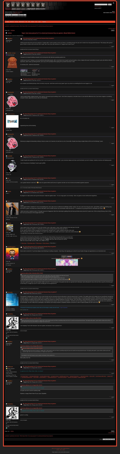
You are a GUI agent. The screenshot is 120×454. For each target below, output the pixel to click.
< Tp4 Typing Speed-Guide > (34, 376)
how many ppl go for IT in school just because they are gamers (38, 38)
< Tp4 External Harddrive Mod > (26, 377)
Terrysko (10, 292)
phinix (9, 223)
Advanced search (98, 6)
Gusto (9, 191)
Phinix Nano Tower (31, 243)
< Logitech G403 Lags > (82, 377)
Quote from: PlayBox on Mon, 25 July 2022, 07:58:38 (30, 318)
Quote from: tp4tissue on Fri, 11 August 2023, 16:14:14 (31, 385)
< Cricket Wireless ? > (43, 377)
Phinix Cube (23, 243)
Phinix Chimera (46, 243)
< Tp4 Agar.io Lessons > (55, 376)
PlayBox (9, 38)
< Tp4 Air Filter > (36, 377)
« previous (110, 28)
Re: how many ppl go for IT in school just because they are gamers (39, 52)
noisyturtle (10, 92)
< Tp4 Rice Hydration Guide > (45, 376)
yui (8, 178)
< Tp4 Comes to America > (62, 377)
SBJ (8, 201)
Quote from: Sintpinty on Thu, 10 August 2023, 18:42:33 (31, 345)
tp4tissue (10, 366)
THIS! (113, 12)
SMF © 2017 (60, 448)
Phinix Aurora (39, 243)
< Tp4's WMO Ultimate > (84, 376)
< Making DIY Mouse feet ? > (75, 376)
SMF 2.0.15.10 (55, 448)
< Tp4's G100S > (92, 376)
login (17, 11)
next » (114, 28)
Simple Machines (66, 448)
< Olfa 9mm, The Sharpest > (72, 377)
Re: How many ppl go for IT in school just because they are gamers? (40, 292)
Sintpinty (10, 314)
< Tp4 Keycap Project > (24, 376)
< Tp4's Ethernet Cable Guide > (100, 376)
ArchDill (9, 156)
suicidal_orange (11, 53)
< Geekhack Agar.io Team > (64, 376)
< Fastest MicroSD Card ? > (52, 377)
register (20, 11)
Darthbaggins (11, 247)
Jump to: (100, 439)
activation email (16, 13)
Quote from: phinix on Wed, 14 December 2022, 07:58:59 (31, 273)
